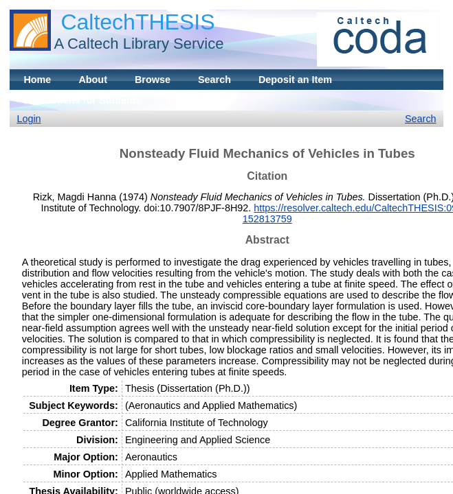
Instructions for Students (82, 100)
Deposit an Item (295, 79)
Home (37, 79)
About (92, 79)
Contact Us (194, 100)
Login (28, 118)
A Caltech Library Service (138, 43)
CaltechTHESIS (137, 22)
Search (214, 79)
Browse (152, 79)
